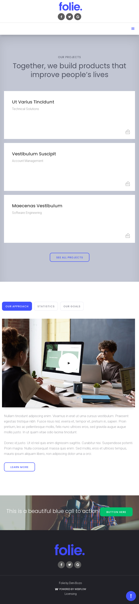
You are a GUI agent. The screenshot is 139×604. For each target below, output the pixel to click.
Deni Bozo (75, 583)
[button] (133, 29)
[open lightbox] (68, 363)
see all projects (69, 257)
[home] (69, 6)
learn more (19, 467)
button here (116, 512)
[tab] (17, 306)
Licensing (71, 593)
